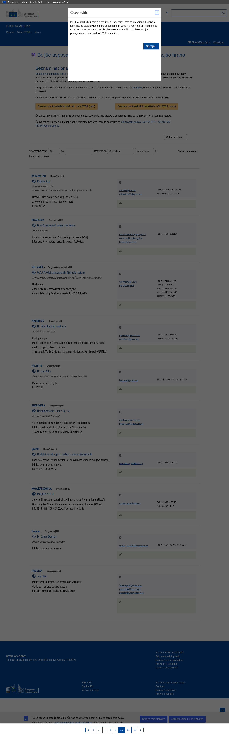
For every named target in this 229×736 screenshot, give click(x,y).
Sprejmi (151, 46)
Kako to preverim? (58, 2)
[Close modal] (157, 12)
